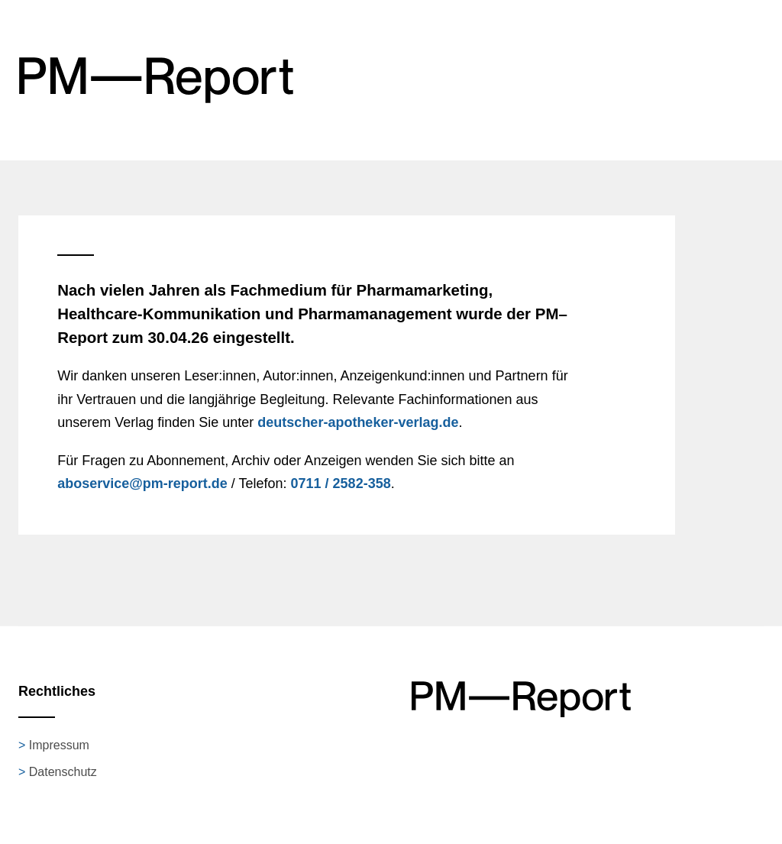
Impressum (59, 745)
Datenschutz (63, 771)
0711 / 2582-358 (341, 483)
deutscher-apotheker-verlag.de (357, 422)
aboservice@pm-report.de (142, 483)
